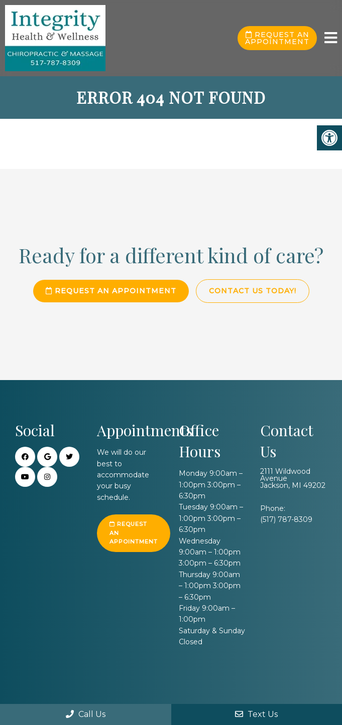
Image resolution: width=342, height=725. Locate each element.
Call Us (85, 714)
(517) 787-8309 (286, 519)
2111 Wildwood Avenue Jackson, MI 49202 (292, 478)
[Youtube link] (25, 477)
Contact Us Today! (252, 290)
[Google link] (47, 457)
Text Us (256, 714)
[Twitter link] (69, 457)
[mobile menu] (330, 38)
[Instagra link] (47, 477)
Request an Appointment (277, 38)
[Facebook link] (25, 457)
